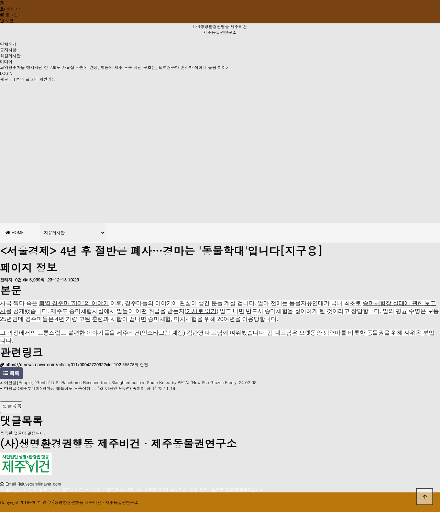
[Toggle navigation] (0, 39)
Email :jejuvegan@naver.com (34, 484)
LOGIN (6, 73)
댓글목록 (11, 405)
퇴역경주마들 (12, 67)
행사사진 (34, 67)
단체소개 (8, 44)
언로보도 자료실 (59, 67)
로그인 (9, 15)
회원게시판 (10, 55)
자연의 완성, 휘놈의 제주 (99, 67)
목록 (11, 373)
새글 (4, 79)
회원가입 (11, 9)
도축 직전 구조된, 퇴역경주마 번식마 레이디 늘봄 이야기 (177, 67)
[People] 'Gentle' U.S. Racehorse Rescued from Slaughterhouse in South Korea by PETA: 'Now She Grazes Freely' (127, 382)
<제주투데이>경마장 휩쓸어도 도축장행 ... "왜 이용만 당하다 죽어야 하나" (86, 388)
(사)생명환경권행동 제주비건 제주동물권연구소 (220, 29)
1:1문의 (17, 79)
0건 (18, 279)
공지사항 (8, 50)
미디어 (6, 61)
